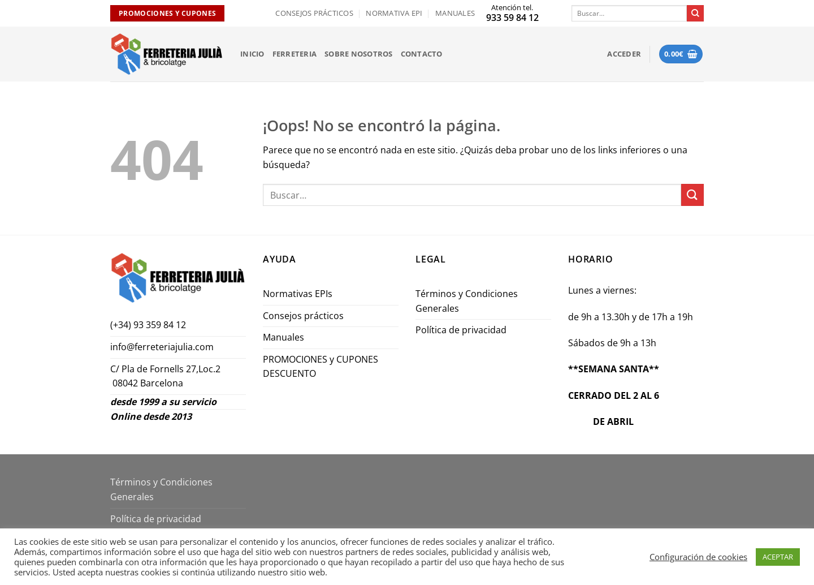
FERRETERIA (294, 54)
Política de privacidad (460, 330)
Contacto (422, 54)
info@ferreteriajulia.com (162, 347)
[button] (624, 53)
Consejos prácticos (314, 13)
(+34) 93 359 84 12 (148, 325)
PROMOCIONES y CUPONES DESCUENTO (320, 366)
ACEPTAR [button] (778, 557)
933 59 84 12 (512, 17)
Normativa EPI (394, 13)
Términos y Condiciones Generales (466, 301)
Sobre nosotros (358, 54)
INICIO (252, 54)
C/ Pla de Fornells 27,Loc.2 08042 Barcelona (166, 376)
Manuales (455, 13)
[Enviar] (695, 13)
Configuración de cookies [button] (698, 557)
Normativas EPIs (297, 293)
